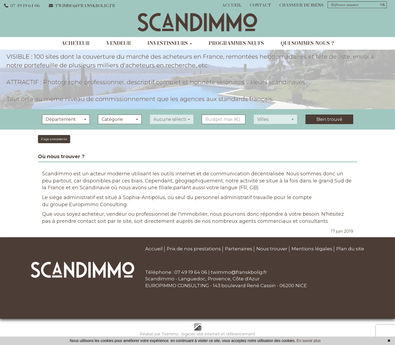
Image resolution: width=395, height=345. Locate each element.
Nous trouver (271, 248)
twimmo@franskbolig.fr (82, 5)
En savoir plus (309, 340)
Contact (260, 5)
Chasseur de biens (301, 5)
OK (382, 4)
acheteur (75, 43)
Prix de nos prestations (194, 248)
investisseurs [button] (169, 43)
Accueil (232, 5)
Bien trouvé (329, 119)
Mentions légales (312, 248)
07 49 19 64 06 (22, 5)
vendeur (118, 43)
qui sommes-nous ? (307, 43)
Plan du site (350, 248)
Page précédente (54, 139)
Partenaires (238, 248)
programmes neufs (236, 43)
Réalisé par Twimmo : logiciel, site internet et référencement (197, 334)
